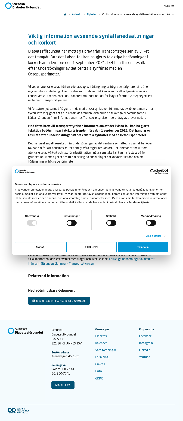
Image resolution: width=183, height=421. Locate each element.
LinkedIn (144, 350)
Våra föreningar (105, 350)
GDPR (99, 378)
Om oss (100, 364)
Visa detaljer (153, 235)
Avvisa (40, 246)
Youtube (144, 357)
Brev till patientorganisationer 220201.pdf (59, 300)
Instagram (146, 343)
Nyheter (92, 14)
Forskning (101, 357)
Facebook (145, 336)
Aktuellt (77, 14)
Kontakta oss (62, 384)
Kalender (101, 343)
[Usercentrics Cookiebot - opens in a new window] (152, 171)
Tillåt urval (91, 246)
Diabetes (101, 336)
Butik (99, 371)
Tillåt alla (143, 246)
